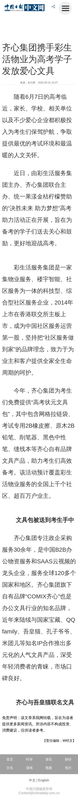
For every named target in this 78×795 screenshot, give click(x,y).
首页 (9, 759)
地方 (68, 768)
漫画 (29, 768)
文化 (9, 768)
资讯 (48, 759)
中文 (32, 780)
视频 (48, 768)
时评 (29, 759)
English (43, 780)
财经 (68, 759)
